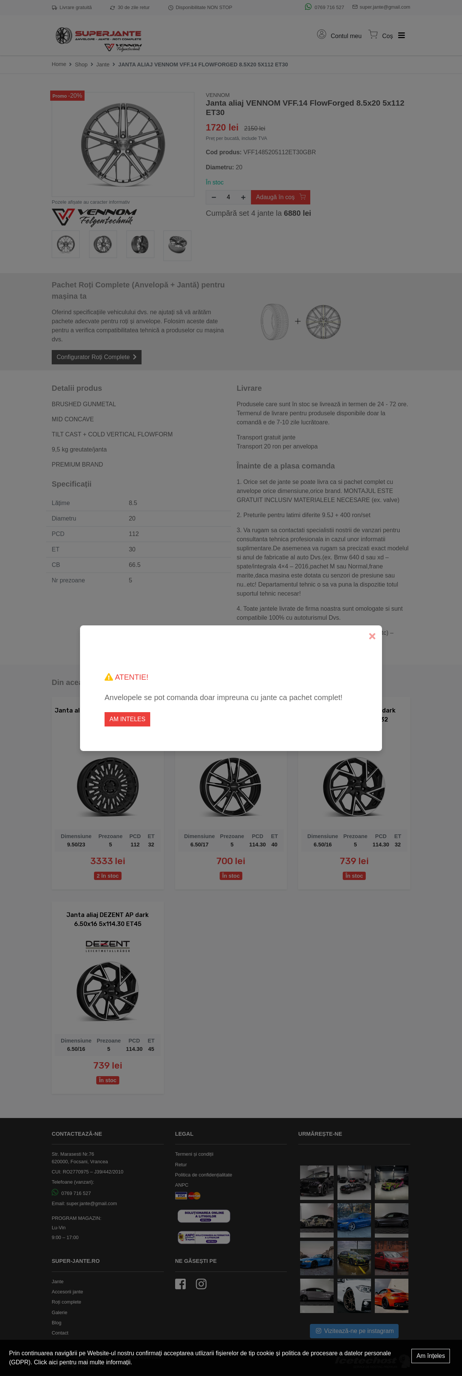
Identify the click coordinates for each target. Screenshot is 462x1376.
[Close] (372, 636)
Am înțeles (430, 1356)
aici (53, 1362)
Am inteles (127, 719)
